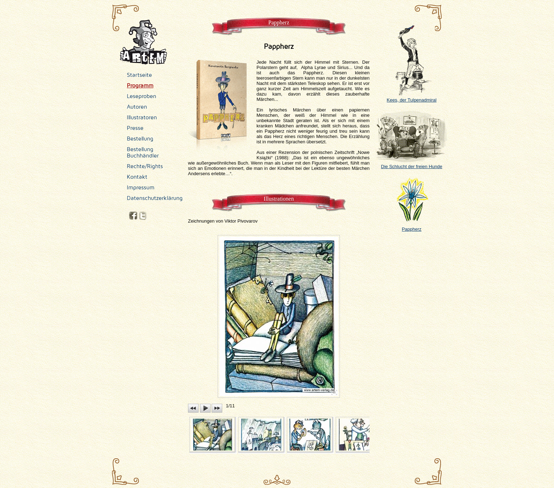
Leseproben (141, 96)
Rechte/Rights (145, 166)
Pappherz (411, 226)
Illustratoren (142, 117)
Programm (140, 85)
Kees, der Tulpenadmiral (412, 97)
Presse (135, 128)
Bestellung (140, 139)
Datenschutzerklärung (155, 198)
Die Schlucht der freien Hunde (411, 164)
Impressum (140, 187)
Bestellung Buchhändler (143, 152)
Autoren (137, 107)
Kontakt (137, 177)
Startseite (139, 75)
